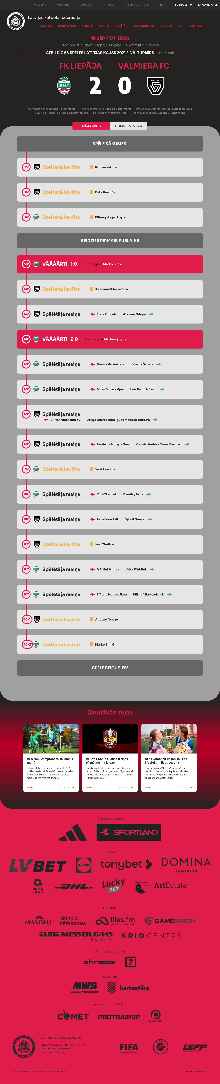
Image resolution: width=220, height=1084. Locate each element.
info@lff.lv (57, 1052)
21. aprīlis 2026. (169, 787)
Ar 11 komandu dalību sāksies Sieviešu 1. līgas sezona (166, 760)
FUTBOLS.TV (183, 5)
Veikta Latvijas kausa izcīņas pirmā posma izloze (107, 760)
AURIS (204, 1071)
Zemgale (82, 4)
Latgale (105, 4)
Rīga (160, 4)
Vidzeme (60, 4)
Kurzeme (36, 4)
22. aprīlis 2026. (51, 787)
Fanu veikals (208, 5)
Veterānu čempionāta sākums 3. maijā (50, 760)
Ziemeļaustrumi (134, 4)
